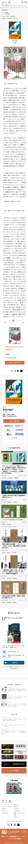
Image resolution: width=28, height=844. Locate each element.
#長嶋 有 (8, 552)
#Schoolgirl (4, 477)
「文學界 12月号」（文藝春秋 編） (10, 79)
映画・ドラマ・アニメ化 (19, 813)
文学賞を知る (17, 811)
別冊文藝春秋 (21, 821)
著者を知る (16, 806)
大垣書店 (14, 438)
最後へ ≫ (24, 322)
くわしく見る (13, 421)
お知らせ (4, 811)
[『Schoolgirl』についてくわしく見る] (15, 30)
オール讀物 (12, 821)
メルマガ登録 (14, 770)
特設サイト (16, 817)
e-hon (8, 434)
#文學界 (6, 12)
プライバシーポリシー (7, 806)
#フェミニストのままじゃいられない (9, 526)
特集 (15, 815)
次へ (20, 320)
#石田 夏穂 (16, 477)
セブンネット (8, 430)
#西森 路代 (15, 578)
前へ (10, 320)
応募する (10, 663)
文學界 (4, 18)
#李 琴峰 (14, 602)
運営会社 (4, 808)
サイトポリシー (5, 804)
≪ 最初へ (5, 322)
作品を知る (16, 808)
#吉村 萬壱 (14, 552)
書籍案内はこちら (14, 764)
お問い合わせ (5, 813)
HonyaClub (19, 434)
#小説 (7, 14)
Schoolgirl (16, 18)
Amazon (8, 426)
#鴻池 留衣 (9, 524)
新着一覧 (16, 804)
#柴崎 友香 (9, 578)
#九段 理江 (10, 477)
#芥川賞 (3, 502)
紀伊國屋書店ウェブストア (19, 430)
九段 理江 (9, 18)
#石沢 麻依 (9, 602)
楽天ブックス (19, 426)
